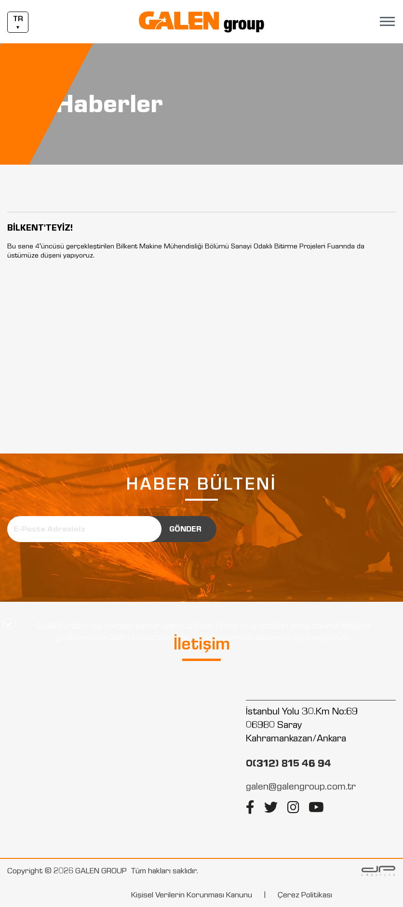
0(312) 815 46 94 (288, 763)
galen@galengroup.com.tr (301, 786)
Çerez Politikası (305, 894)
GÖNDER (185, 529)
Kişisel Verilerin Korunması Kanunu (191, 894)
